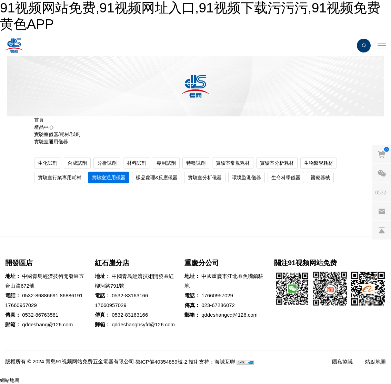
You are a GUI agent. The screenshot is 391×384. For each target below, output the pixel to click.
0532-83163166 (130, 295)
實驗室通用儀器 (51, 141)
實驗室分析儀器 (205, 177)
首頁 (39, 120)
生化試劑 (47, 163)
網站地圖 (9, 380)
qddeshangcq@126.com (229, 315)
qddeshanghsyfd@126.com (143, 324)
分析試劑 (107, 163)
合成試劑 (77, 163)
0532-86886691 (40, 295)
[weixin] (381, 173)
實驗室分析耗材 (277, 163)
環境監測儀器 (246, 177)
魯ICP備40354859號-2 (161, 362)
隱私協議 (342, 362)
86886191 (71, 295)
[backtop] (381, 230)
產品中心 (43, 127)
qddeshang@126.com (47, 324)
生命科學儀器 (285, 177)
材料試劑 (136, 163)
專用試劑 (166, 163)
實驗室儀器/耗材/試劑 (57, 134)
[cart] (381, 154)
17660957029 (21, 305)
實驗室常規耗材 (233, 163)
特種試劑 (195, 163)
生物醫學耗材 (318, 163)
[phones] (381, 192)
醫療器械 (320, 177)
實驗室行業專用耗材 (59, 177)
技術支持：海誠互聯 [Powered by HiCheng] (212, 362)
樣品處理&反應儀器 (157, 177)
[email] (381, 211)
